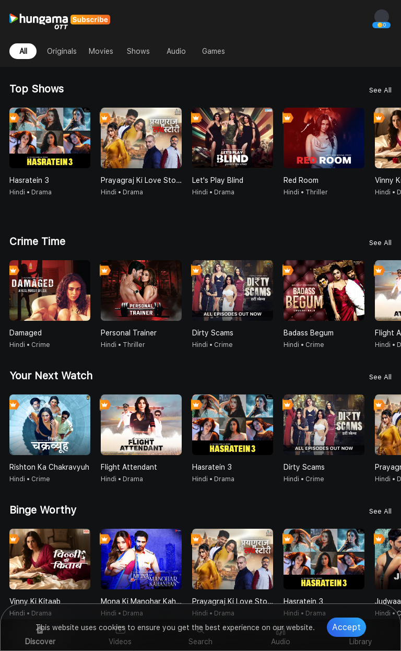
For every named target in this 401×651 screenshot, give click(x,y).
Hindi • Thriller (306, 192)
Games (213, 51)
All (23, 51)
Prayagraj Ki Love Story (141, 180)
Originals (62, 51)
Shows (138, 51)
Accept (346, 627)
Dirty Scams (212, 333)
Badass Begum (309, 333)
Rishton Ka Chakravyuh (49, 467)
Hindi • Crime (29, 344)
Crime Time (37, 241)
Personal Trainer (129, 333)
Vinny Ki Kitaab (35, 601)
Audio (176, 51)
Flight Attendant (129, 467)
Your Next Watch (50, 375)
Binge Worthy (42, 510)
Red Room (301, 180)
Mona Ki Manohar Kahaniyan (141, 601)
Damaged (25, 333)
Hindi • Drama (30, 192)
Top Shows (36, 89)
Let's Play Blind (217, 180)
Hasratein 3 (29, 180)
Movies (101, 51)
